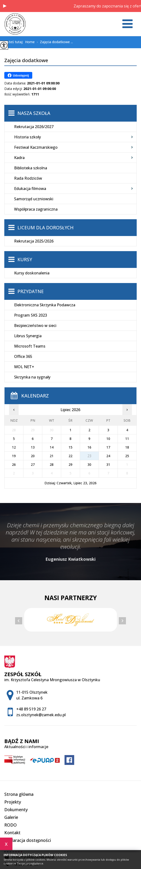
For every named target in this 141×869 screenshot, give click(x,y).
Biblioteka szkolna (30, 168)
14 (52, 447)
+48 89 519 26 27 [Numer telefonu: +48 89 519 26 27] (31, 709)
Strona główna (18, 794)
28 (52, 464)
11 (127, 438)
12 (14, 447)
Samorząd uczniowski (33, 198)
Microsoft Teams (29, 346)
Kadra (19, 157)
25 (127, 456)
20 (33, 456)
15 (70, 447)
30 (89, 464)
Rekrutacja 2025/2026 (34, 241)
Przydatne (30, 291)
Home (30, 42)
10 (108, 438)
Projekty (12, 802)
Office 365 (23, 356)
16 (89, 447)
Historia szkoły (27, 137)
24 (108, 456)
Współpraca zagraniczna (36, 209)
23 (89, 456)
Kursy (24, 259)
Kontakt (12, 832)
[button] (5, 6)
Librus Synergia (28, 335)
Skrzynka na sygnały (32, 377)
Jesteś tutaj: (14, 42)
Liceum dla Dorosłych (45, 228)
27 (33, 464)
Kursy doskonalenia (31, 273)
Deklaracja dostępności (27, 840)
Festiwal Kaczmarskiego (36, 147)
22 (70, 456)
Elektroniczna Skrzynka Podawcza (44, 304)
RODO (10, 825)
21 (52, 456)
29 (70, 464)
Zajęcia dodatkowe (26, 61)
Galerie (11, 817)
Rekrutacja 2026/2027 (34, 126)
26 (14, 464)
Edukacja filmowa (30, 188)
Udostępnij (18, 75)
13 (33, 447)
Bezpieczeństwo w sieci (35, 325)
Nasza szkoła (33, 113)
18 (127, 447)
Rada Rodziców (28, 178)
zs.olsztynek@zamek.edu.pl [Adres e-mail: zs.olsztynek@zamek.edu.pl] (41, 714)
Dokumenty (16, 809)
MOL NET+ (24, 366)
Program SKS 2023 (30, 315)
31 (108, 464)
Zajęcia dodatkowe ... (54, 42)
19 (14, 456)
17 (108, 447)
